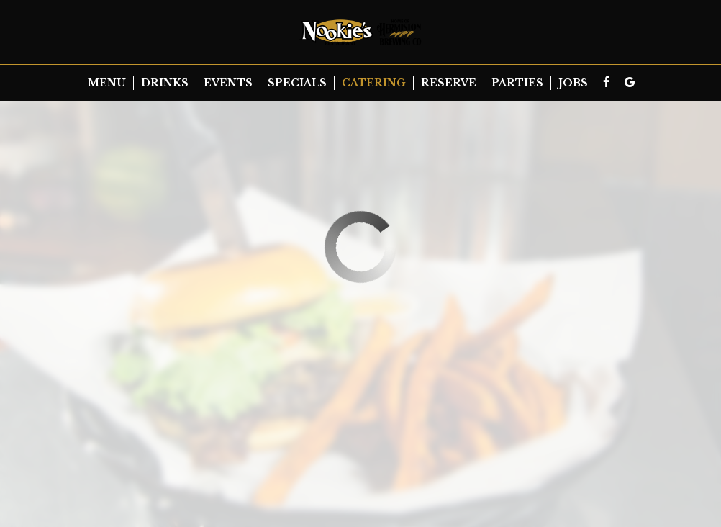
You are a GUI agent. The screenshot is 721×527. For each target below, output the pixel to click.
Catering (374, 82)
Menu (107, 82)
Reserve (448, 82)
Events (228, 82)
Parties (517, 82)
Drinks (165, 82)
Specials (297, 82)
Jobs (573, 82)
